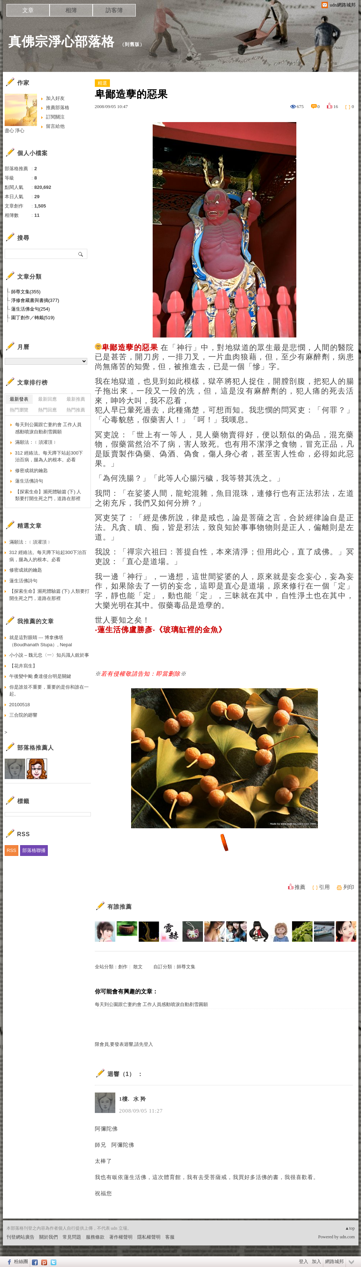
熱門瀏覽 (19, 410)
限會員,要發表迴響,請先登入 (124, 1044)
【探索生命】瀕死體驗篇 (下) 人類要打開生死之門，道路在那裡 (48, 495)
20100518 (19, 704)
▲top (350, 1228)
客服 (170, 1237)
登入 (303, 1261)
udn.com (347, 1236)
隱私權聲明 (149, 1237)
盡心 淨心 (15, 130)
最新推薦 (75, 399)
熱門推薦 (75, 410)
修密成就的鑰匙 (31, 470)
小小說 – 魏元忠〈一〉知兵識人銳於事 (49, 655)
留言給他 (55, 126)
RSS (12, 850)
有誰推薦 (119, 907)
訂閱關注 (55, 117)
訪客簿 (114, 10)
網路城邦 (334, 1261)
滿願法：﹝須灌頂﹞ (36, 442)
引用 (324, 887)
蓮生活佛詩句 (29, 481)
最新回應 (47, 399)
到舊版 (132, 44)
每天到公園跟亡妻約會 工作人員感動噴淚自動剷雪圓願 (151, 1004)
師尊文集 (186, 966)
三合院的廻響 (23, 715)
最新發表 (19, 399)
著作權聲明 (121, 1237)
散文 (138, 966)
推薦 (300, 887)
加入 (316, 1261)
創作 (123, 966)
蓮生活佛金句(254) (30, 309)
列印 (348, 887)
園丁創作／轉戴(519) (33, 317)
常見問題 (72, 1237)
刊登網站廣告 (20, 1237)
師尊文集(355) (26, 291)
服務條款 (95, 1237)
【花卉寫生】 (23, 666)
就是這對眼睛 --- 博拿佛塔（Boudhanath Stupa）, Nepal (40, 641)
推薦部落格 (57, 107)
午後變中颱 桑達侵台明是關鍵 (40, 676)
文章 (28, 10)
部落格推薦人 (35, 748)
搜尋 (81, 254)
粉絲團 (21, 1261)
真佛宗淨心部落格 (61, 41)
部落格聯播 (34, 850)
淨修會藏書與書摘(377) (35, 300)
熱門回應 (47, 410)
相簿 (71, 10)
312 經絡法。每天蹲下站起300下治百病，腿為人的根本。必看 (49, 456)
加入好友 (55, 98)
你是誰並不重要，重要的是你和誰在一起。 (49, 690)
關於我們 (48, 1237)
